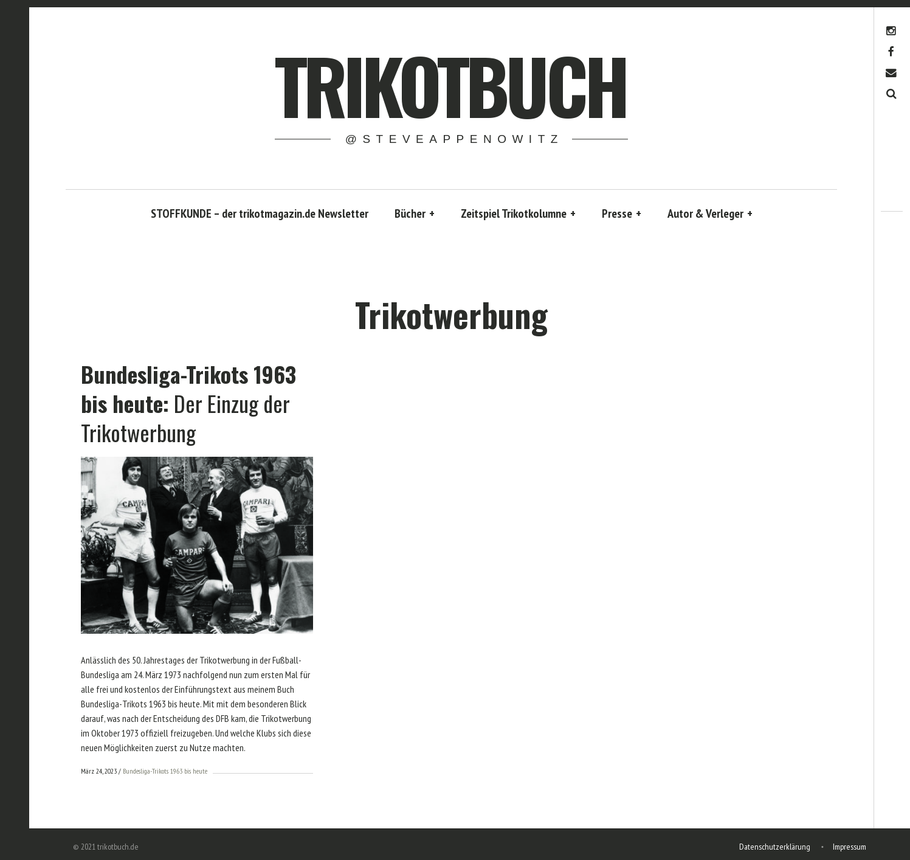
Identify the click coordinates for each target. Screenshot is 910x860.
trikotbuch (450, 84)
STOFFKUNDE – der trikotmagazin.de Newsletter (259, 213)
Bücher (415, 213)
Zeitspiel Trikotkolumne (518, 213)
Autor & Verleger (710, 213)
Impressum (849, 845)
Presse (621, 213)
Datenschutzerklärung (774, 845)
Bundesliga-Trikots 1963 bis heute (165, 770)
